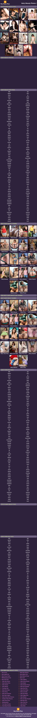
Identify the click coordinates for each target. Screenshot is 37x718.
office (27, 170)
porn (9, 179)
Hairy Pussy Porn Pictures (8, 697)
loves (28, 154)
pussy (27, 180)
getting (9, 131)
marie (9, 158)
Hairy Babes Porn (24, 674)
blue (9, 110)
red (9, 184)
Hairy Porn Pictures (6, 693)
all (27, 95)
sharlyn (27, 189)
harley (9, 138)
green (27, 133)
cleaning (28, 116)
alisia (9, 95)
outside (9, 173)
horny (27, 142)
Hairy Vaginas (23, 679)
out (9, 172)
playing (9, 177)
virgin (27, 215)
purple (9, 180)
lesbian (27, 149)
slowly (9, 196)
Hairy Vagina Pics (24, 695)
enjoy (28, 123)
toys (28, 210)
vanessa (28, 212)
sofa (28, 198)
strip (28, 200)
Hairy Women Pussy (24, 676)
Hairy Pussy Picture (24, 681)
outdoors (28, 172)
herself (27, 140)
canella (9, 114)
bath (28, 102)
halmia (9, 137)
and (9, 98)
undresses (9, 212)
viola (9, 215)
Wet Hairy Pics (23, 700)
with (28, 219)
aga (28, 91)
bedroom (28, 105)
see (28, 186)
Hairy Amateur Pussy (25, 684)
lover (9, 154)
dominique (9, 121)
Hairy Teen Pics (23, 702)
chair (28, 114)
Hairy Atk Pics (23, 704)
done (28, 121)
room (28, 184)
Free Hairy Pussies (6, 704)
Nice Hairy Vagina (6, 695)
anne (28, 98)
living (9, 152)
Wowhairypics (5, 702)
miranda (9, 161)
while (28, 217)
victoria (27, 214)
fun (27, 128)
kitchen (9, 147)
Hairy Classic (5, 684)
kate (28, 144)
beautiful (28, 103)
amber (27, 96)
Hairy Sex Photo (24, 693)
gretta (9, 135)
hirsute (9, 142)
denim (27, 117)
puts (9, 182)
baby (9, 102)
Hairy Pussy (4, 672)
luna (9, 156)
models (9, 165)
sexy (28, 187)
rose (9, 186)
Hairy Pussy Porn (6, 700)
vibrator (9, 214)
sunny (27, 203)
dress (9, 123)
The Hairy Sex (5, 688)
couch (9, 117)
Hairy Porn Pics (23, 688)
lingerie (9, 151)
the (9, 207)
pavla (28, 173)
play (28, 175)
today (27, 208)
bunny (9, 112)
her (9, 140)
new (9, 168)
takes (28, 205)
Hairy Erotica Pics (6, 683)
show (9, 193)
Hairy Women (23, 697)
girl (27, 131)
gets (28, 130)
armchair (9, 100)
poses (27, 179)
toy (9, 210)
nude (28, 168)
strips (27, 201)
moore (27, 165)
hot (9, 144)
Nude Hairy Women (24, 672)
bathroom (9, 103)
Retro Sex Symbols (24, 686)
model (27, 163)
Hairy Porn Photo (24, 690)
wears (9, 217)
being (27, 107)
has (28, 138)
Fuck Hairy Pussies (6, 705)
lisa (28, 151)
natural (27, 166)
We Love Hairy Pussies (25, 698)
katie (9, 145)
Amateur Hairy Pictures (7, 698)
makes (27, 156)
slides (27, 194)
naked (9, 166)
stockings (9, 200)
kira (28, 145)
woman (9, 221)
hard (28, 137)
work (28, 221)
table (9, 205)
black (9, 109)
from (9, 128)
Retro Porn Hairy (6, 690)
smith (27, 196)
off (9, 170)
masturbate (27, 158)
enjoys (27, 124)
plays (28, 177)
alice (28, 93)
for (9, 126)
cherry (9, 116)
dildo (9, 119)
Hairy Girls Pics (5, 679)
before (9, 107)
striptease (9, 203)
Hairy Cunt (22, 677)
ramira (27, 182)
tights (9, 208)
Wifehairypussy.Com (6, 677)
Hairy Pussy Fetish (6, 676)
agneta (9, 93)
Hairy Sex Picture (6, 681)
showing (28, 193)
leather (27, 147)
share (9, 189)
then (28, 207)
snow (9, 198)
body (28, 110)
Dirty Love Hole (23, 691)
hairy (28, 135)
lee (9, 149)
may (28, 159)
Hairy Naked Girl (5, 674)
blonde (27, 109)
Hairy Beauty (5, 686)
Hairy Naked (23, 683)
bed (9, 105)
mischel (9, 163)
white (9, 219)
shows (9, 194)
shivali (9, 191)
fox (27, 126)
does (28, 119)
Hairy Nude (22, 705)
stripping (9, 201)
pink (9, 175)
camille (27, 112)
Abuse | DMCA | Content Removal (23, 716)
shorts (27, 191)
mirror (27, 161)
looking (27, 152)
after (9, 91)
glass (9, 133)
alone (9, 96)
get (9, 130)
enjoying (9, 124)
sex (9, 187)
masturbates (9, 159)
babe (28, 100)
